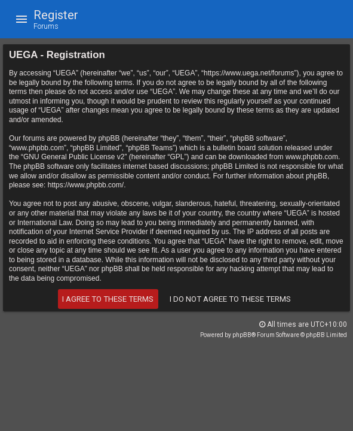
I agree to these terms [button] (108, 299)
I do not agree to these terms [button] (230, 299)
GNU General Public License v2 (73, 157)
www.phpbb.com (312, 157)
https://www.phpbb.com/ (86, 185)
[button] (21, 19)
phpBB (241, 335)
